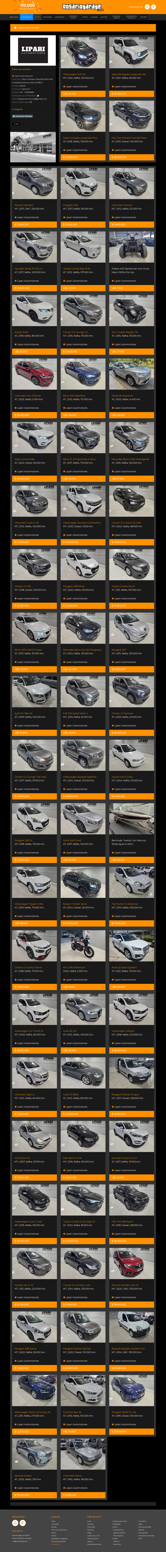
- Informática (142, 1521)
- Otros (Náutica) (117, 1536)
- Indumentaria (143, 1533)
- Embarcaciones (117, 1530)
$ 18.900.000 (119, 1050)
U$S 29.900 (118, 415)
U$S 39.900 (118, 987)
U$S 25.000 (21, 351)
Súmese (54, 1527)
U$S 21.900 (118, 351)
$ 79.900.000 (22, 1495)
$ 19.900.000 (119, 542)
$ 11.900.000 (119, 923)
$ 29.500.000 (22, 415)
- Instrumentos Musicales (146, 1536)
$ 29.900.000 (119, 93)
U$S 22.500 (69, 478)
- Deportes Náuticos (118, 1533)
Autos (89, 1521)
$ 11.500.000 (70, 1304)
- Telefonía (115, 1541)
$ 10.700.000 (22, 1304)
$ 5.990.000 (69, 1495)
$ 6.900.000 (118, 796)
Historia (53, 1536)
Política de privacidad (58, 1541)
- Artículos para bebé (144, 1527)
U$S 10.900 (21, 732)
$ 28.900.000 (70, 796)
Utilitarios (90, 1524)
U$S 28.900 (21, 923)
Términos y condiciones (59, 1530)
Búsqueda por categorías (59, 1538)
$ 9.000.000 (118, 669)
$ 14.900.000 (22, 796)
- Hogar (140, 1524)
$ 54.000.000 (70, 923)
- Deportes (141, 1530)
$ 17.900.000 (22, 987)
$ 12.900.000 (22, 542)
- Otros (140, 1538)
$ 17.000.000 (70, 605)
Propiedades (116, 1524)
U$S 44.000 (70, 669)
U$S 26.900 (69, 1050)
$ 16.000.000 (22, 605)
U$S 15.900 (69, 732)
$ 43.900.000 (70, 1114)
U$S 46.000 (69, 415)
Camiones (90, 1530)
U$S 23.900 (69, 860)
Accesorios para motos (119, 1521)
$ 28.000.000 (119, 157)
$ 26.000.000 (119, 1241)
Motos (89, 1533)
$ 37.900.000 (119, 1431)
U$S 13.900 (69, 1431)
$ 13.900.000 (70, 351)
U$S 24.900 (69, 93)
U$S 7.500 (117, 288)
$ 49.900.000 (70, 542)
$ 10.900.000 (22, 1177)
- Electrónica (116, 1544)
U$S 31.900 (118, 478)
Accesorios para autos (94, 1544)
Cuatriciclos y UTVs (93, 1536)
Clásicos (89, 1541)
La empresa (55, 1524)
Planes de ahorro (92, 1538)
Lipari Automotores (75, 86)
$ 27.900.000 (70, 157)
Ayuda (53, 1533)
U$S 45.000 (21, 669)
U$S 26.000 (118, 860)
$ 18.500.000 (22, 1050)
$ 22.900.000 (70, 1368)
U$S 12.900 (69, 288)
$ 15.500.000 (119, 1114)
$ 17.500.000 (70, 224)
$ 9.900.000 (118, 224)
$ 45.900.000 (22, 478)
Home (53, 1521)
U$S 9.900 (69, 987)
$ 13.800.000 (22, 224)
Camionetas (91, 1527)
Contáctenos (55, 1544)
